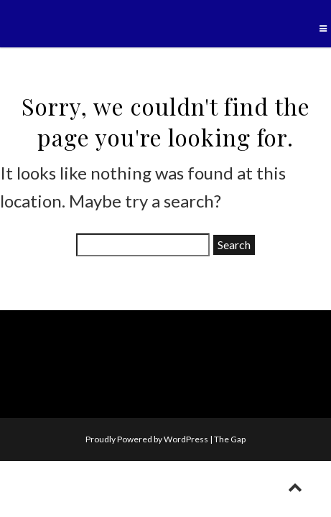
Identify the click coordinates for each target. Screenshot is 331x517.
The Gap (230, 439)
